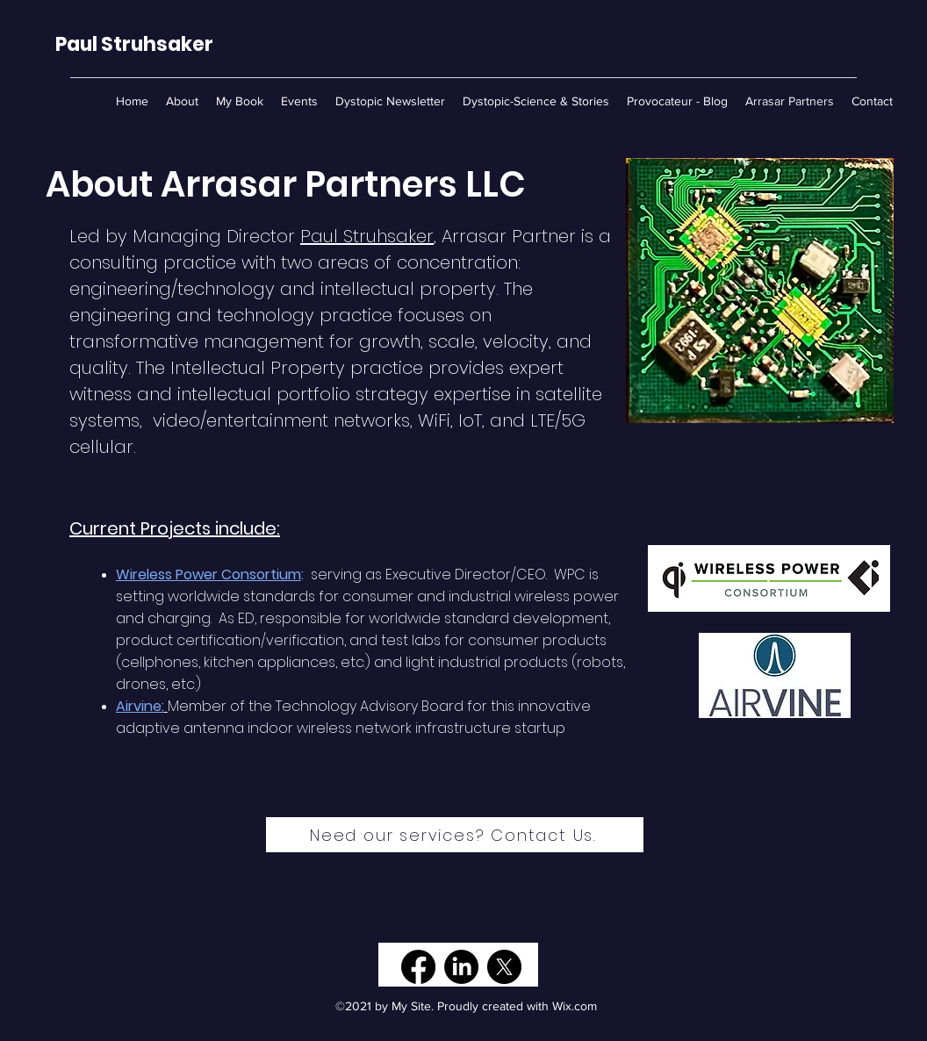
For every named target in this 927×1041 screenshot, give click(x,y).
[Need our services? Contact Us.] (454, 834)
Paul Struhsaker (367, 236)
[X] (504, 967)
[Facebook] (418, 967)
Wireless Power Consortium (208, 574)
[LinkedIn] (461, 967)
